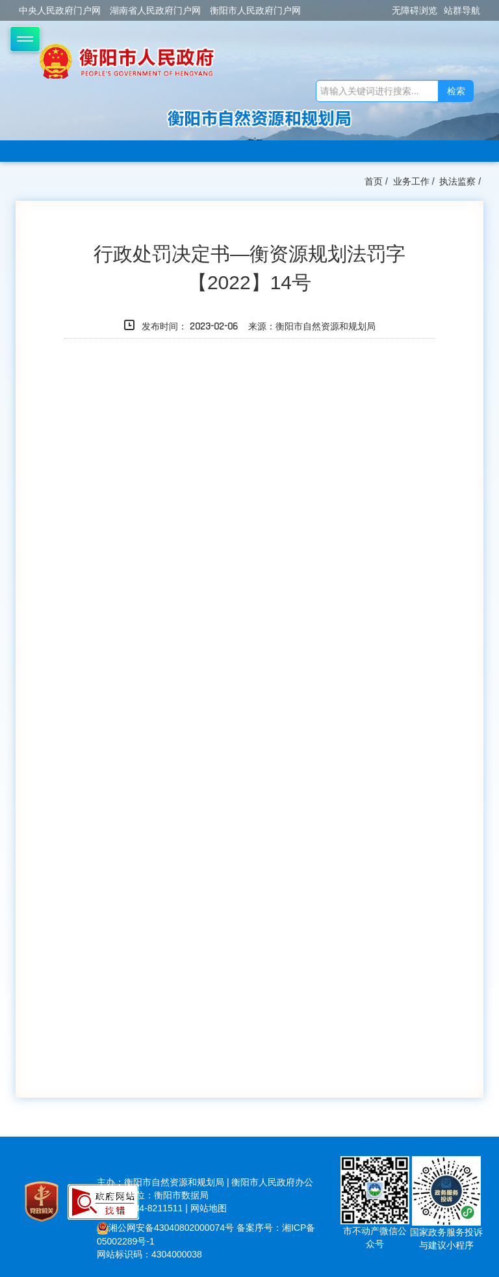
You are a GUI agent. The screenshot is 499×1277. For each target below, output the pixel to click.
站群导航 (462, 10)
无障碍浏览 (414, 10)
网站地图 (208, 1208)
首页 (374, 181)
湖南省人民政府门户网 (155, 10)
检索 (456, 91)
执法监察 (457, 181)
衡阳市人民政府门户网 (255, 10)
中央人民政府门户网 (60, 10)
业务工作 (411, 181)
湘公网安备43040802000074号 (165, 1227)
